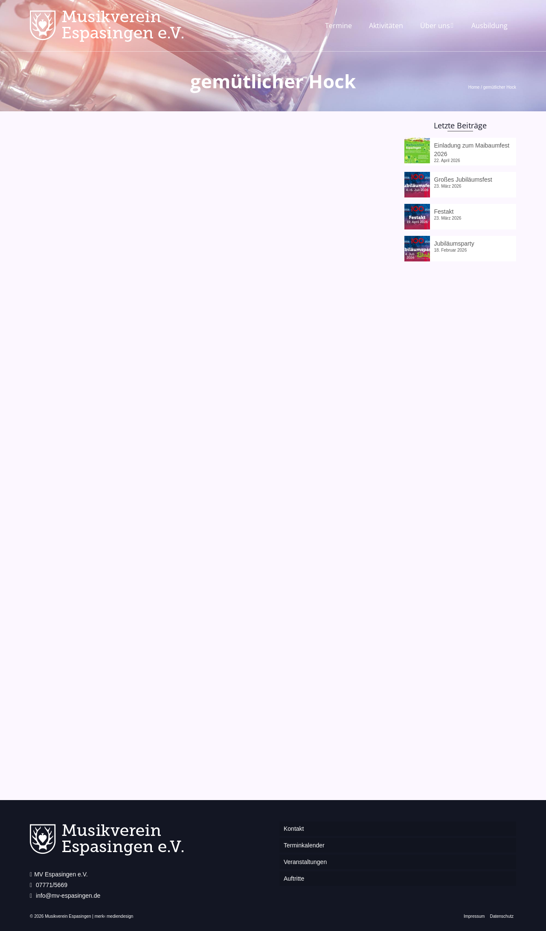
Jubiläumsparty (454, 243)
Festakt (444, 211)
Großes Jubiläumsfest (463, 179)
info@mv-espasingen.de (65, 895)
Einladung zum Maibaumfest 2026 (472, 149)
